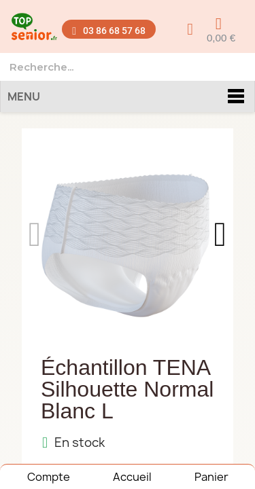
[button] (108, 29)
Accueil (132, 476)
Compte (48, 476)
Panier (211, 476)
